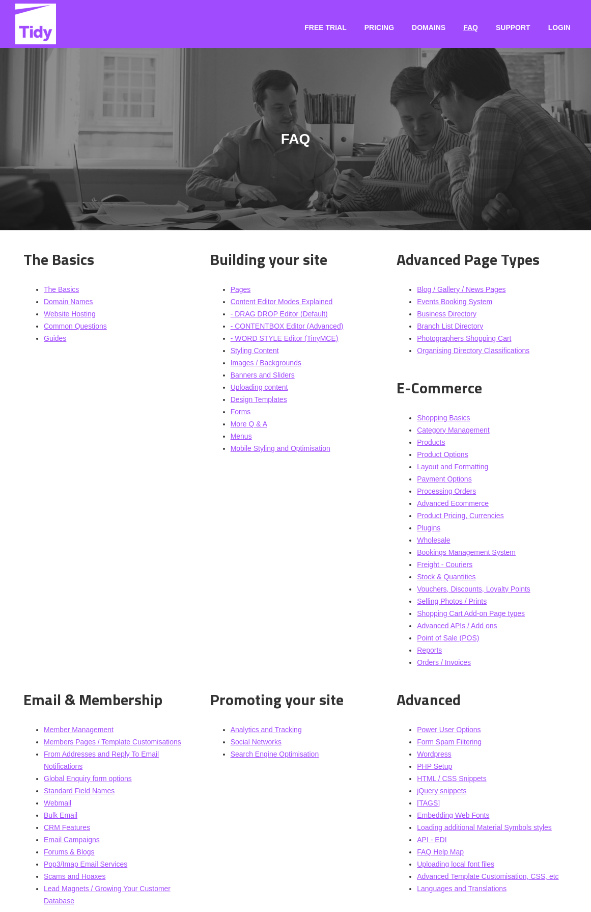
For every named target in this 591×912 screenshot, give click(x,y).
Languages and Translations (461, 888)
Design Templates (259, 399)
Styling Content (255, 350)
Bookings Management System (466, 552)
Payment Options (444, 479)
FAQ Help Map (440, 852)
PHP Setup (434, 766)
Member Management (79, 730)
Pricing (379, 27)
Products (431, 442)
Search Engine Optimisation (275, 754)
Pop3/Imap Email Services (85, 864)
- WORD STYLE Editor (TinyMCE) (285, 338)
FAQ (470, 27)
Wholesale (433, 540)
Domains (428, 27)
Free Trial (325, 27)
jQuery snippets (441, 791)
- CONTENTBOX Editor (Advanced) (287, 326)
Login (559, 27)
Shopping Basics (443, 418)
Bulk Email (60, 815)
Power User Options (449, 730)
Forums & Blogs (69, 852)
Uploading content (259, 387)
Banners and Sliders (263, 375)
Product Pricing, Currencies (460, 516)
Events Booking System (454, 302)
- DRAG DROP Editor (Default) (279, 314)
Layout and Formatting (452, 467)
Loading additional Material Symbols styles (484, 827)
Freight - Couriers (444, 564)
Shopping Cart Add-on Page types (471, 613)
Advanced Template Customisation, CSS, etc (487, 876)
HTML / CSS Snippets (451, 778)
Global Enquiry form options (88, 778)
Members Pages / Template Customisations (112, 742)
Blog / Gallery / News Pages (461, 289)
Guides (55, 338)
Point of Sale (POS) (448, 638)
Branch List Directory (450, 326)
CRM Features (67, 827)
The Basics (61, 289)
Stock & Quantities (446, 577)
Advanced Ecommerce (453, 503)
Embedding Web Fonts (453, 815)
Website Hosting (70, 314)
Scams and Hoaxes (74, 876)
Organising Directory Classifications (473, 350)
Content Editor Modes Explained (282, 302)
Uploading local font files (455, 864)
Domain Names (68, 302)
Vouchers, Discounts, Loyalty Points (473, 589)
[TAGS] (428, 803)
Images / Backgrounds (266, 363)
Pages (241, 289)
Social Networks (256, 742)
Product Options (442, 454)
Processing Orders (446, 491)
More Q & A (249, 424)
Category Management (453, 430)
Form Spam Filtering (449, 742)
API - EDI (431, 840)
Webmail (57, 803)
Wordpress (434, 754)
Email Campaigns (72, 840)
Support (513, 27)
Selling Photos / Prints (452, 601)
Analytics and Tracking (266, 730)
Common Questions (75, 326)
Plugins (428, 528)
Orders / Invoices (444, 662)
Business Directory (446, 314)
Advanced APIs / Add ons (457, 626)
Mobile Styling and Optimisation (280, 448)
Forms (241, 412)
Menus (241, 436)
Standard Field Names (79, 791)
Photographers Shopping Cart (464, 338)
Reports (429, 650)
